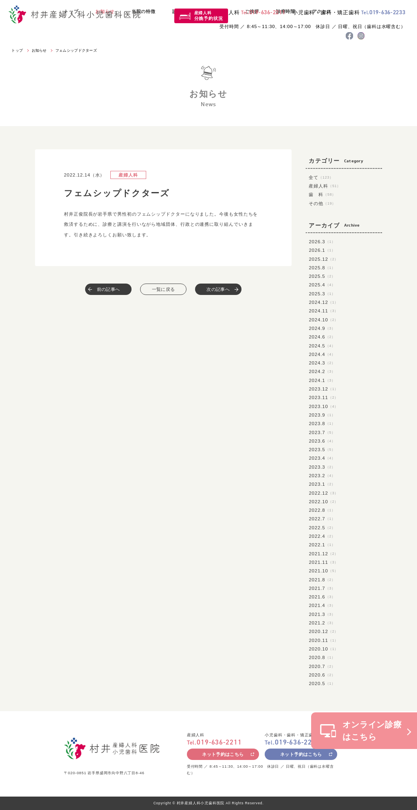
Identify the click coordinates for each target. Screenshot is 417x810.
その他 (322, 203)
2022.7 (322, 518)
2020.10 (323, 648)
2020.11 (323, 640)
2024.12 (323, 302)
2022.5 (322, 527)
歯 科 (322, 194)
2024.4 (322, 354)
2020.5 (322, 683)
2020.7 (322, 666)
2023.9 (322, 415)
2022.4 (322, 536)
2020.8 (322, 657)
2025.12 (323, 259)
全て (321, 177)
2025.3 (322, 293)
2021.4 (322, 605)
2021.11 (323, 562)
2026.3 (322, 241)
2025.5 (322, 276)
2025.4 (322, 284)
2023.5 (322, 449)
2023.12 (323, 388)
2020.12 (323, 631)
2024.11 (323, 310)
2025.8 (322, 267)
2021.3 (322, 614)
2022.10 (323, 501)
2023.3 (322, 467)
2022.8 (322, 510)
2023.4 (322, 458)
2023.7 (322, 432)
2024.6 (322, 336)
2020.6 (322, 674)
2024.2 (322, 371)
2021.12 (323, 553)
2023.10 (323, 406)
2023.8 (322, 423)
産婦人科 (208, 16)
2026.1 (322, 250)
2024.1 (322, 380)
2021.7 (322, 588)
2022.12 (323, 493)
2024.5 (322, 345)
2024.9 (322, 328)
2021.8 (322, 579)
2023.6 (322, 441)
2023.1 (322, 484)
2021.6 (322, 596)
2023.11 (323, 397)
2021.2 (322, 622)
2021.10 (323, 570)
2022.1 (322, 544)
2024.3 (322, 362)
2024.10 (323, 319)
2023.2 (322, 475)
